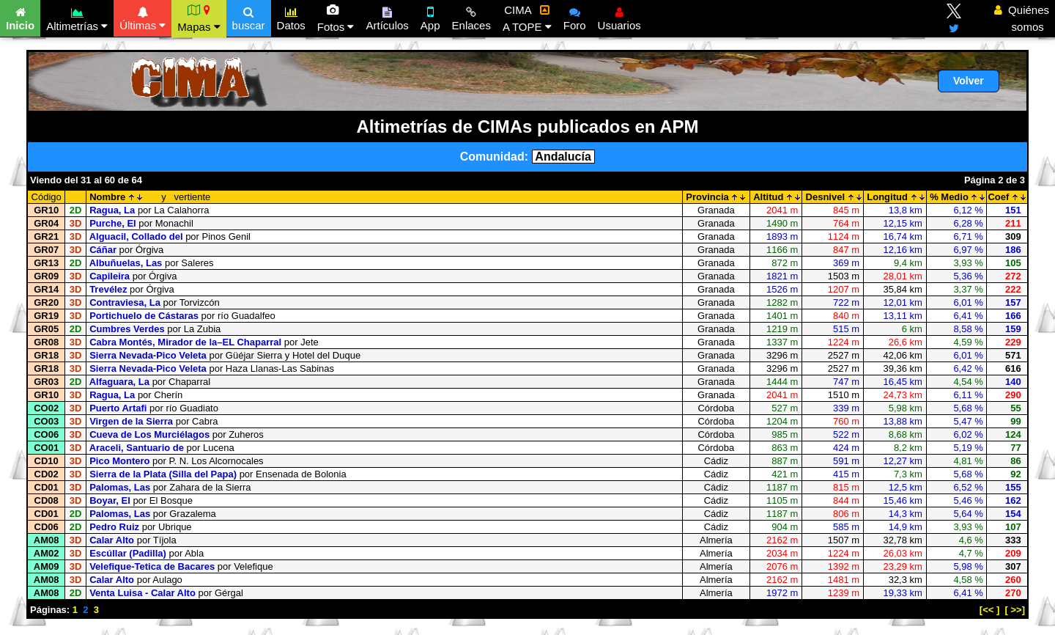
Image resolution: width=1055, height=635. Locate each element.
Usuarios (619, 17)
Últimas (142, 17)
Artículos (387, 17)
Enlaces (471, 17)
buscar (248, 17)
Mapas (198, 18)
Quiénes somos (1021, 18)
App (430, 17)
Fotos (336, 18)
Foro (574, 17)
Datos (291, 17)
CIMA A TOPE (527, 18)
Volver (968, 81)
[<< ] (989, 609)
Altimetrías (77, 17)
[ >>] (1015, 609)
